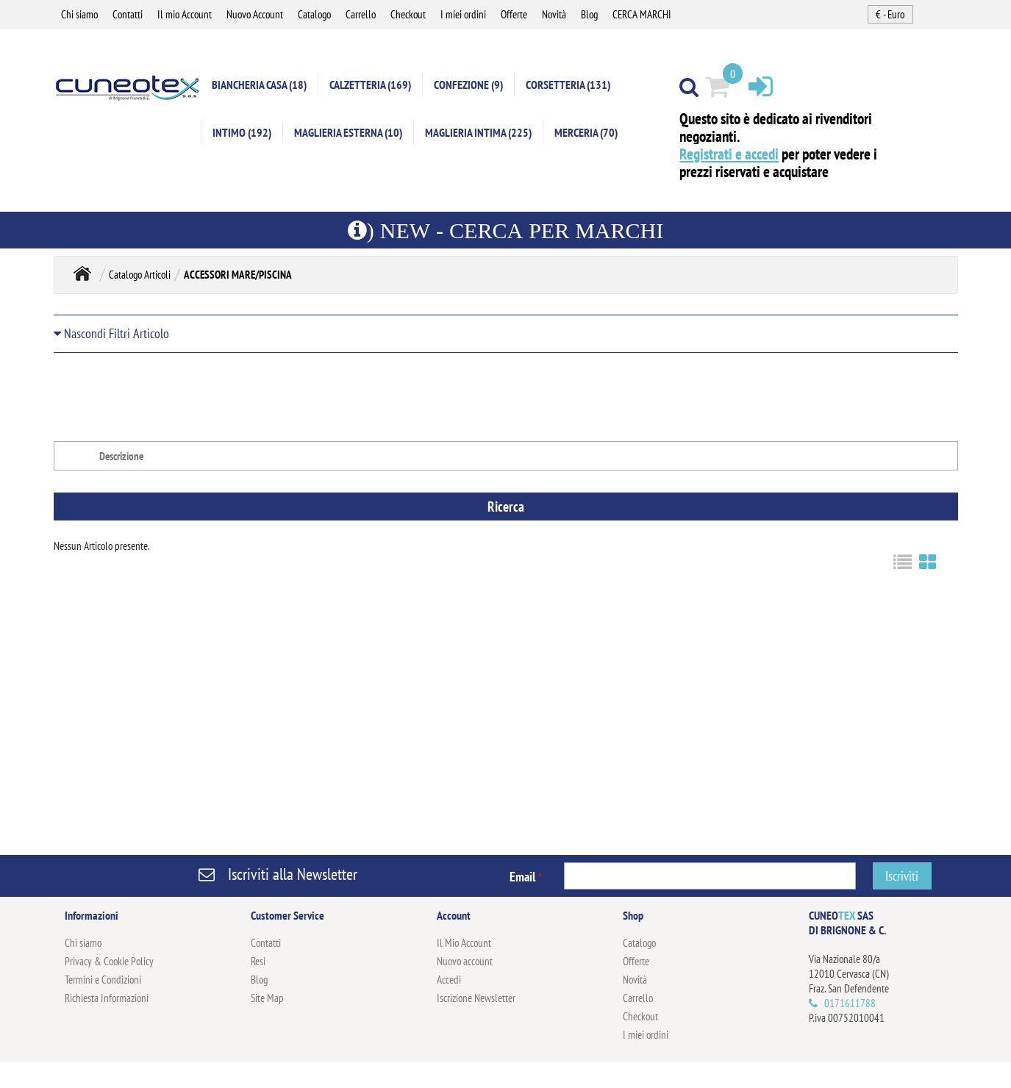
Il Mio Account (464, 943)
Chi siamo (79, 14)
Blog (589, 14)
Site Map (267, 998)
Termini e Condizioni (103, 980)
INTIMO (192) (241, 132)
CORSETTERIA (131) (568, 84)
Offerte (514, 14)
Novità (554, 14)
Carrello (361, 14)
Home (82, 273)
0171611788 (850, 1003)
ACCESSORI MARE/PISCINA (238, 275)
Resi (258, 961)
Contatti (127, 14)
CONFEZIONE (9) (468, 84)
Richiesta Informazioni (107, 998)
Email (526, 876)
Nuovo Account (254, 14)
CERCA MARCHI (641, 14)
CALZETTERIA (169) (370, 84)
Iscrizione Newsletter (476, 998)
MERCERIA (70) (586, 132)
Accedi (449, 980)
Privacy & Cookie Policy (109, 961)
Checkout (408, 14)
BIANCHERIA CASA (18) (259, 84)
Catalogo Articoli (140, 275)
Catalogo (314, 14)
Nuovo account (465, 961)
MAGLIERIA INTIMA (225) (478, 132)
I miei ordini (463, 14)
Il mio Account (184, 14)
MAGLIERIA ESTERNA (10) (348, 132)
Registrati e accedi (729, 154)
